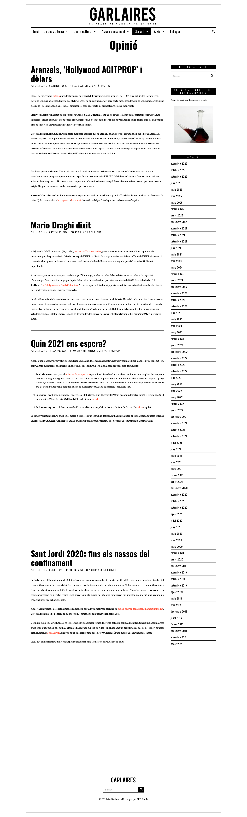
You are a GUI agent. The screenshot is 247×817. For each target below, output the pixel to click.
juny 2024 (176, 246)
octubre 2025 (178, 170)
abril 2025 (176, 195)
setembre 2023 (179, 303)
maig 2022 (176, 379)
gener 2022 (177, 404)
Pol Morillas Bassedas (87, 251)
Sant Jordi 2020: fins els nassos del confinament (90, 558)
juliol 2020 (176, 512)
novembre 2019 (179, 562)
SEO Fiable (142, 799)
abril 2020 (176, 531)
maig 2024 (177, 252)
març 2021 (176, 461)
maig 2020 (177, 524)
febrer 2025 (177, 208)
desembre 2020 (179, 480)
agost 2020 (177, 505)
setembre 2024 (179, 239)
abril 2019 (176, 594)
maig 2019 (176, 588)
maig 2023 (176, 315)
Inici (36, 31)
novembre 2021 (179, 417)
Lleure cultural (82, 31)
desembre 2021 (179, 410)
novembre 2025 (179, 163)
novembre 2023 (179, 290)
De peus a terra (54, 31)
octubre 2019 (178, 569)
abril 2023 (176, 322)
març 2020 (177, 537)
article (95, 399)
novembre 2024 (179, 227)
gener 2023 (177, 341)
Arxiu (157, 31)
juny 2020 (176, 518)
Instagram (62, 200)
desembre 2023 (179, 284)
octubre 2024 (178, 233)
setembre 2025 (179, 176)
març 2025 (177, 201)
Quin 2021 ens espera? (68, 343)
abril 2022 (176, 385)
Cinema (74, 85)
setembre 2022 (179, 366)
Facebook (76, 200)
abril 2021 (176, 455)
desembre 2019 (179, 556)
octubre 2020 (178, 493)
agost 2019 (177, 581)
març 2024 (177, 265)
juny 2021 (176, 442)
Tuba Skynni (53, 632)
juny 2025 (176, 182)
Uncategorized (108, 570)
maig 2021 (176, 448)
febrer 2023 (177, 334)
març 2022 (177, 391)
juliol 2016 (176, 607)
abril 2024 (176, 258)
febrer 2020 (177, 543)
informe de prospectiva (78, 374)
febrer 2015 (177, 613)
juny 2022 (176, 372)
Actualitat (72, 570)
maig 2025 (176, 189)
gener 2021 (177, 474)
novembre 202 (178, 626)
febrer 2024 (177, 271)
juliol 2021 (176, 436)
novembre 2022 (179, 353)
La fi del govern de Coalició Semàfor (60, 285)
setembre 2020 (179, 499)
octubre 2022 (178, 360)
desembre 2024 (179, 220)
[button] (212, 76)
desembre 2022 (179, 347)
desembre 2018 (179, 600)
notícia (56, 95)
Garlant (139, 31)
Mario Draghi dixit (61, 225)
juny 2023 (176, 309)
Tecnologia (114, 350)
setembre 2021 (179, 429)
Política (105, 85)
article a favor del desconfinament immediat (140, 608)
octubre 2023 (178, 296)
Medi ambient (90, 350)
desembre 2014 (179, 620)
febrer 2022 (177, 398)
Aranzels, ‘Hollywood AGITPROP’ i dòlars (86, 73)
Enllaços (175, 31)
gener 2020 (177, 550)
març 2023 (177, 328)
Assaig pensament (113, 31)
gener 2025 (177, 214)
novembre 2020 (179, 486)
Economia (85, 85)
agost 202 (176, 632)
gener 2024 (177, 277)
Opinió (95, 85)
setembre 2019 (179, 575)
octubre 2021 (178, 423)
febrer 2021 (177, 467)
